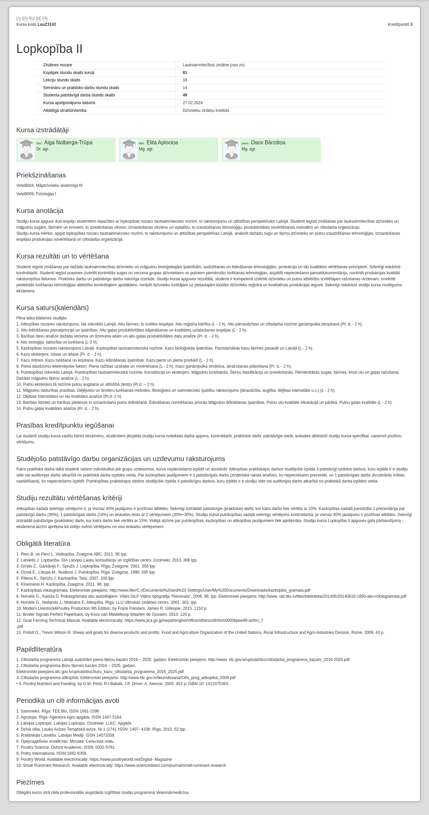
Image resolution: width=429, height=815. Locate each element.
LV (18, 18)
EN (25, 18)
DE (39, 18)
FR (45, 18)
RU (32, 18)
